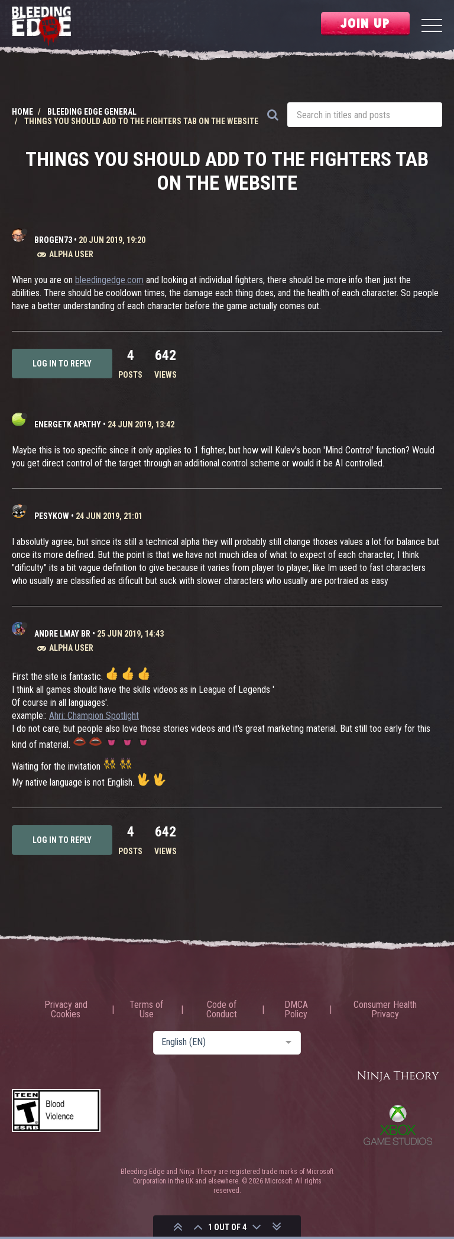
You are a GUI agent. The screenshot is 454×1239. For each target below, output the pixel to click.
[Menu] (431, 27)
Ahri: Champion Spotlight (94, 715)
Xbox (398, 1125)
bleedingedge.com (109, 280)
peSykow (51, 516)
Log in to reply (62, 363)
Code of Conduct (221, 1009)
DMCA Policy (296, 1009)
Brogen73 (53, 240)
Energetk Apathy (67, 424)
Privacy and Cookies (65, 1009)
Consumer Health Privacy (385, 1009)
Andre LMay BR (62, 633)
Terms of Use (146, 1009)
